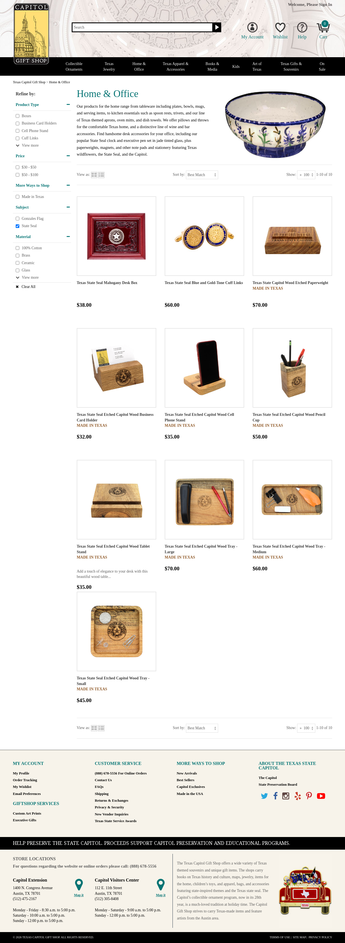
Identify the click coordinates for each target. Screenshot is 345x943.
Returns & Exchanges (111, 801)
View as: (83, 174)
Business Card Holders (39, 123)
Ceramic (28, 263)
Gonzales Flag (32, 218)
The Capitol (268, 778)
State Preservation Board (278, 785)
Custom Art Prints (27, 813)
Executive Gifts (24, 820)
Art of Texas (257, 66)
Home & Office (139, 66)
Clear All (28, 287)
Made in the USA (190, 794)
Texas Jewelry (109, 66)
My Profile (21, 773)
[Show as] (306, 174)
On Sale (322, 66)
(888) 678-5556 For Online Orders (121, 773)
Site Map (299, 937)
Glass (26, 270)
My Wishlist (22, 787)
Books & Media (212, 66)
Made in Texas (33, 197)
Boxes (26, 116)
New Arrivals (187, 773)
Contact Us (103, 780)
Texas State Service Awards (116, 821)
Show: (291, 174)
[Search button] (216, 27)
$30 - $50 (29, 167)
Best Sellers (185, 780)
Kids (236, 66)
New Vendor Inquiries (112, 814)
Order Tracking (25, 780)
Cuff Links (30, 138)
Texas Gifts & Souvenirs (291, 66)
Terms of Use (280, 937)
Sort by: (179, 174)
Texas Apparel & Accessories (175, 66)
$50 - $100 (30, 175)
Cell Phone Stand (35, 131)
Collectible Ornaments (74, 66)
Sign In (325, 4)
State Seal (29, 226)
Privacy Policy (320, 937)
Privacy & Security (109, 807)
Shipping (102, 794)
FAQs (99, 787)
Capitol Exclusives (191, 787)
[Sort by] (202, 174)
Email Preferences (27, 794)
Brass (26, 255)
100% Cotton (32, 248)
